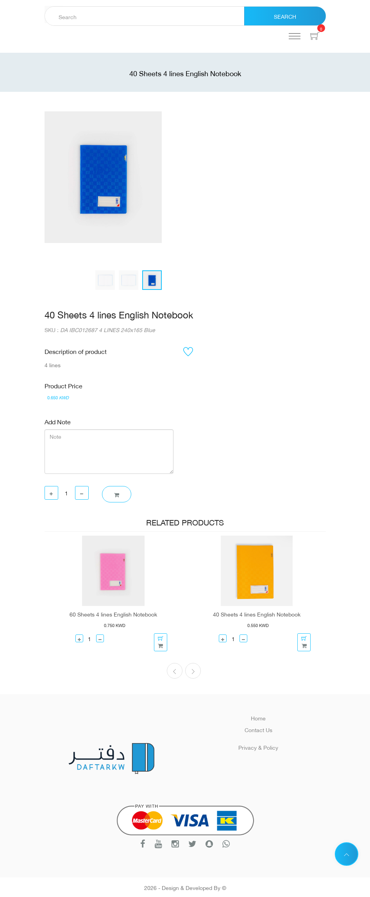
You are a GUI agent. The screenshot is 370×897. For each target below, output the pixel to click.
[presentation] (174, 671)
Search (285, 16)
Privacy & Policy (258, 747)
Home (258, 717)
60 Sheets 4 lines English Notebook (113, 614)
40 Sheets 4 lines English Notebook (256, 614)
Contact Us (258, 729)
